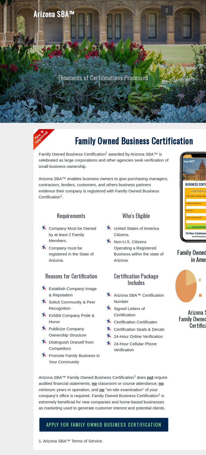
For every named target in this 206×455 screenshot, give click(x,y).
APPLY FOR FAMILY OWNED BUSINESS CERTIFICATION (103, 424)
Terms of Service (86, 441)
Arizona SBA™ (53, 14)
